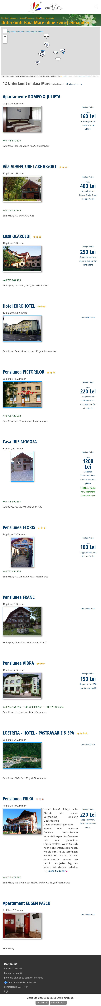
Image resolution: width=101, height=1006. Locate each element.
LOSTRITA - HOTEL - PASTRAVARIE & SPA (38, 733)
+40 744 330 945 (12, 210)
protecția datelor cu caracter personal (23, 977)
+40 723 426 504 (55, 707)
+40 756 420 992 (12, 415)
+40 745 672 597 (12, 877)
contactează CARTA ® (16, 987)
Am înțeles (42, 1002)
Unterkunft (50, 18)
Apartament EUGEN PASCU (26, 903)
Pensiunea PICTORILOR (23, 372)
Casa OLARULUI (17, 236)
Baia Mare (40, 18)
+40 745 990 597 (12, 501)
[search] (96, 8)
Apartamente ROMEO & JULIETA (31, 96)
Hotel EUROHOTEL (19, 306)
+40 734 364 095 (12, 707)
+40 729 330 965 (33, 707)
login (6, 991)
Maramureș (14, 18)
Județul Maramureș (27, 18)
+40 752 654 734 (12, 571)
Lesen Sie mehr (58, 871)
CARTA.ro (10, 964)
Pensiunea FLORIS (19, 527)
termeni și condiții (13, 973)
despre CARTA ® (13, 968)
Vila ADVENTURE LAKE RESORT (29, 166)
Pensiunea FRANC (19, 597)
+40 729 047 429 (12, 280)
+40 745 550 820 (12, 140)
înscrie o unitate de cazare (20, 982)
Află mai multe (58, 1002)
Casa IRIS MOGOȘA (20, 441)
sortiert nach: (57, 84)
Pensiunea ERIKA (18, 798)
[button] (57, 59)
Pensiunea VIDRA (18, 663)
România (4, 18)
